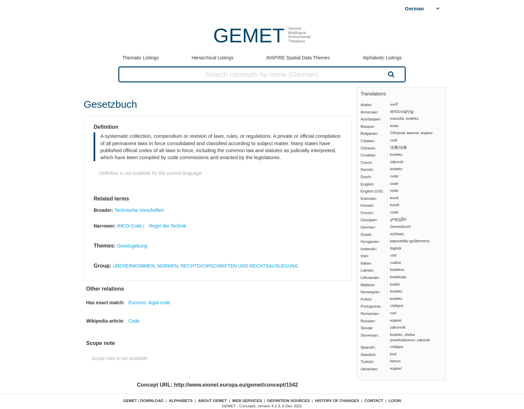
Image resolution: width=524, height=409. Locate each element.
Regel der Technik (167, 226)
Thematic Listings (140, 57)
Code (133, 321)
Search (390, 74)
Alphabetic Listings (382, 57)
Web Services (247, 400)
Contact (374, 400)
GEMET (248, 35)
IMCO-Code (129, 226)
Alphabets (180, 400)
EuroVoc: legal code (149, 302)
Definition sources (288, 400)
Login (395, 400)
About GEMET (212, 400)
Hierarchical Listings (212, 57)
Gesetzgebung (132, 246)
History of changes (337, 400)
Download (151, 400)
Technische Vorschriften (139, 210)
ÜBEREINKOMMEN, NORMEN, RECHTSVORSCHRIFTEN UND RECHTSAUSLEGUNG (205, 266)
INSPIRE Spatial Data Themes (298, 57)
